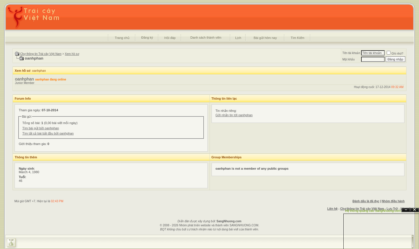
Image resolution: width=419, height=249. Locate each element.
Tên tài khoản (351, 53)
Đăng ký (147, 37)
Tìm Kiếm (297, 38)
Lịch (238, 38)
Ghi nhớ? (395, 53)
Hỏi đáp (170, 38)
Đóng (414, 210)
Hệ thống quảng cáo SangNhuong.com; (373, 210)
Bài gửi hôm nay (265, 38)
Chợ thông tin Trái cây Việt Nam (40, 53)
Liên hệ (332, 208)
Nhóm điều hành (393, 201)
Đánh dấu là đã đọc (365, 201)
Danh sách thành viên (205, 37)
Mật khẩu (348, 59)
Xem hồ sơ (72, 53)
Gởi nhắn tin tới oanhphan (234, 115)
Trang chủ (122, 38)
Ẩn (406, 210)
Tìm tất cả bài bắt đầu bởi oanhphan (48, 133)
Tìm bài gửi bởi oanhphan (40, 128)
